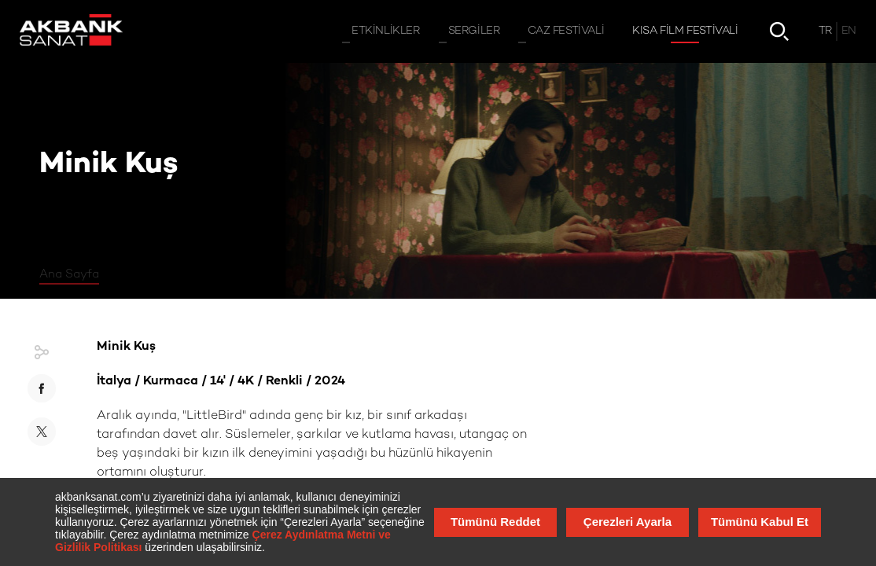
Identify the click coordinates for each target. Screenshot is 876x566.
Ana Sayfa (69, 274)
